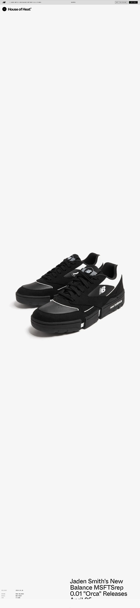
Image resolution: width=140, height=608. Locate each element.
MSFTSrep (19, 596)
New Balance (20, 594)
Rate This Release (121, 2)
